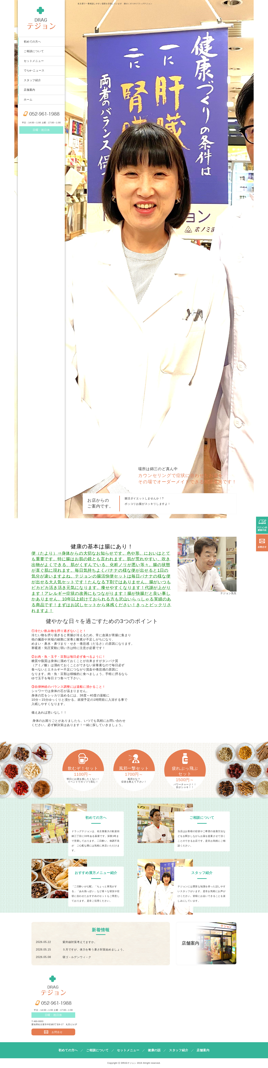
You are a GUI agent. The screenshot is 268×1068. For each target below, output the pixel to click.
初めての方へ (32, 41)
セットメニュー (34, 61)
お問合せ (53, 1031)
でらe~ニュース (34, 71)
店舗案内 (29, 91)
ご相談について (34, 51)
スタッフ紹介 (32, 81)
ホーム (28, 101)
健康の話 (154, 1050)
